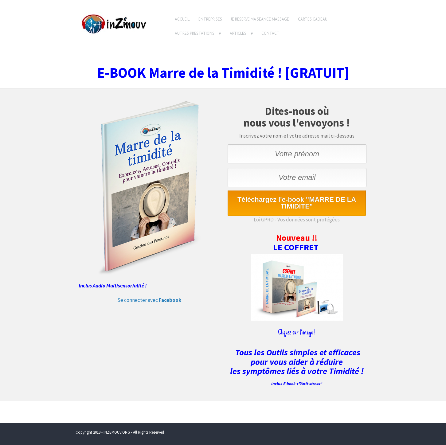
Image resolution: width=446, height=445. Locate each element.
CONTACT (270, 33)
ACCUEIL (182, 19)
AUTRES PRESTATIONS (194, 33)
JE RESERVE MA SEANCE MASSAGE (260, 19)
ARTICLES (238, 33)
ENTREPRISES (210, 19)
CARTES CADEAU (312, 19)
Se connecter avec (149, 300)
